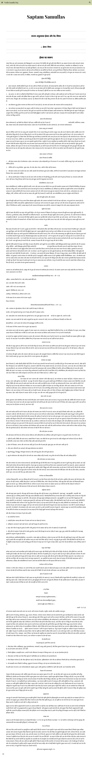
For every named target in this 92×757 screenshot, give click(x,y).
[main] (46, 16)
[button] (2, 2)
